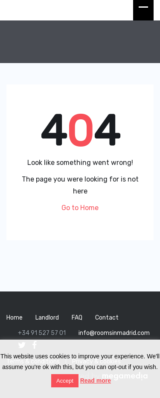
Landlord (47, 317)
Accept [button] (64, 381)
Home (14, 317)
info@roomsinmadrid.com (114, 333)
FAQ (77, 317)
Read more (95, 380)
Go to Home (80, 208)
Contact (107, 317)
